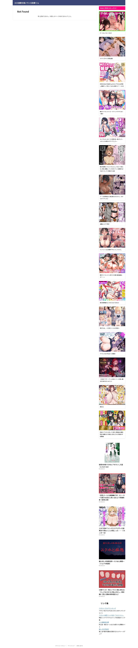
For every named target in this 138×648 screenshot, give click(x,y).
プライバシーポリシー (60, 638)
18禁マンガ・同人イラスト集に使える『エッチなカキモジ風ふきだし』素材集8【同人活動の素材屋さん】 (112, 585)
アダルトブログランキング (106, 601)
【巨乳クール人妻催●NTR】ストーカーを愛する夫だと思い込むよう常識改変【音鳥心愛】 (112, 495)
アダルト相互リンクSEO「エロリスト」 (110, 608)
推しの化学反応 (103, 621)
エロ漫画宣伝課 (103, 615)
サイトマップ (71, 638)
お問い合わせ (79, 638)
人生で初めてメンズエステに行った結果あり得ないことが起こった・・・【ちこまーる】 (112, 526)
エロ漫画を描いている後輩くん (26, 3)
